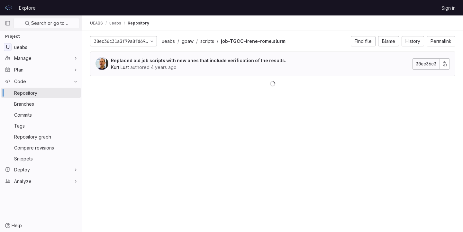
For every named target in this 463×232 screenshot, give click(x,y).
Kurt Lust (120, 67)
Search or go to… (46, 23)
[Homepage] (9, 8)
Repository (138, 23)
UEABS (96, 23)
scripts (207, 41)
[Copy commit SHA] (445, 64)
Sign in (448, 8)
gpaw (188, 41)
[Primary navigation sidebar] (8, 23)
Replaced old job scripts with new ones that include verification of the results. (198, 60)
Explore (27, 8)
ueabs (168, 41)
